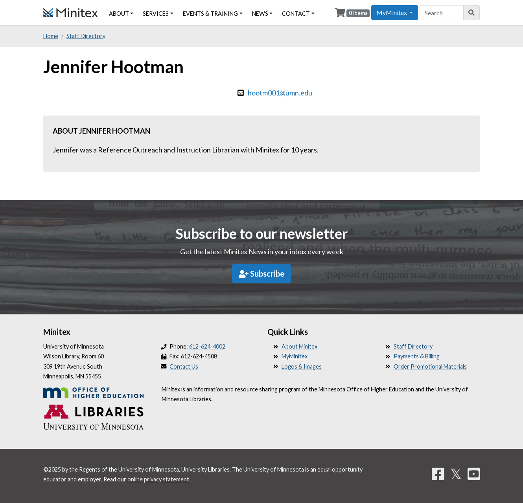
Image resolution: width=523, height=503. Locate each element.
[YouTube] (474, 473)
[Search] (472, 12)
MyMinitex (295, 356)
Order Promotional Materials (430, 366)
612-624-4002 (207, 346)
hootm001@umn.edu (280, 92)
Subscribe (261, 273)
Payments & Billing (417, 356)
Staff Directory (85, 36)
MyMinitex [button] (392, 12)
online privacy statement (158, 479)
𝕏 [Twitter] (456, 473)
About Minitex (299, 346)
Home (50, 36)
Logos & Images (302, 366)
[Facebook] (438, 473)
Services (156, 13)
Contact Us (183, 366)
